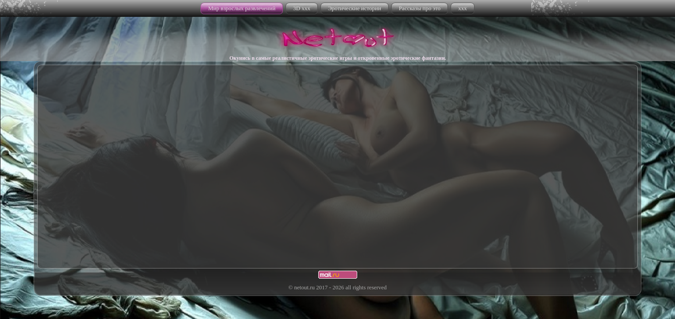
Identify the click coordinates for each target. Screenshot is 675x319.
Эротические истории (354, 8)
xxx (462, 8)
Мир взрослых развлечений (241, 8)
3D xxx (301, 8)
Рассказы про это (419, 8)
